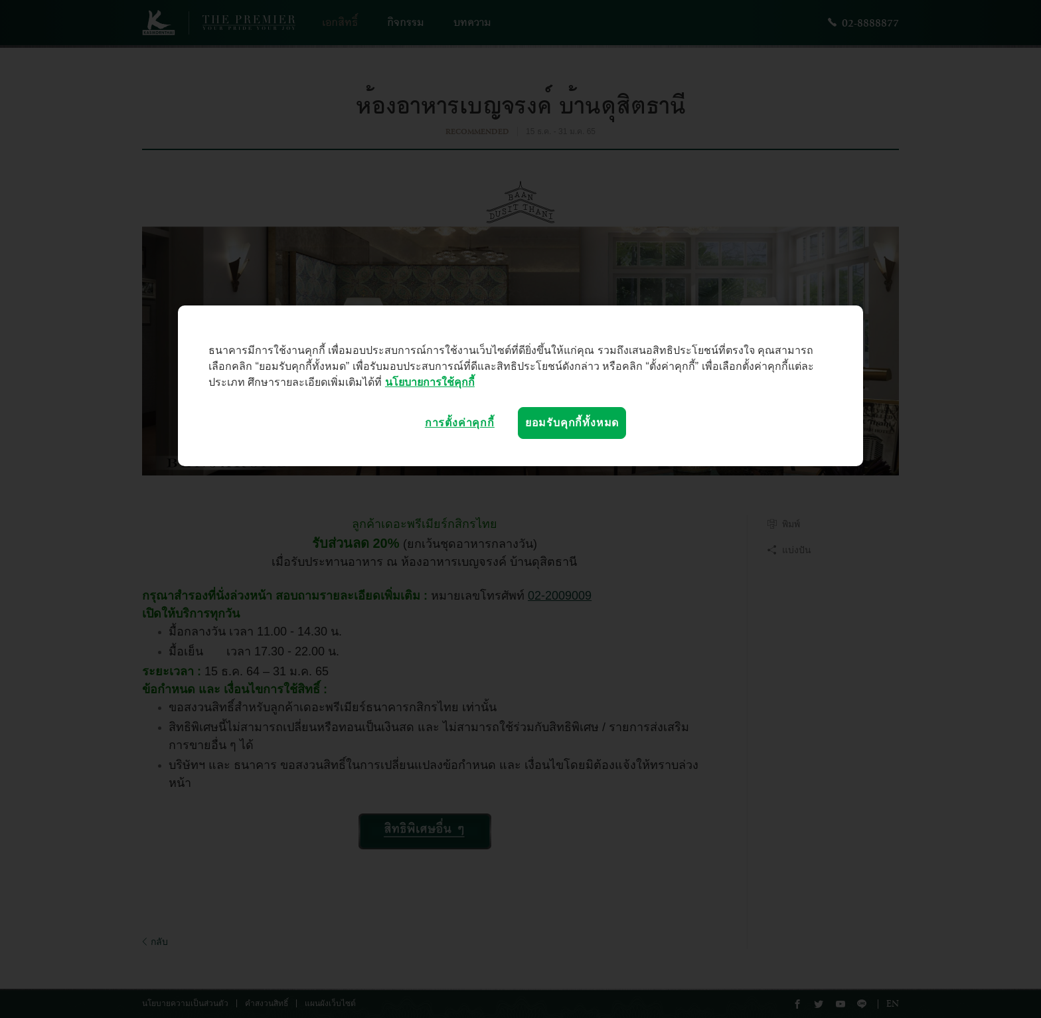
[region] (520, 385)
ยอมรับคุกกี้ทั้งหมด (572, 422)
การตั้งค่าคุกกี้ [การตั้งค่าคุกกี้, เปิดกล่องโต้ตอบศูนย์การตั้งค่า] (460, 422)
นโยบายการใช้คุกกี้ (430, 382)
